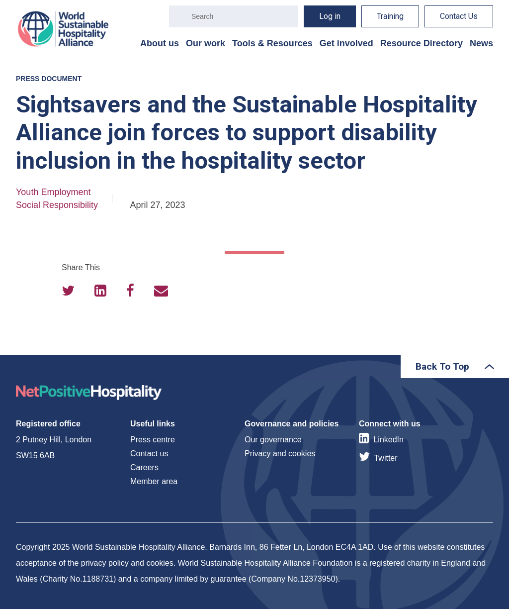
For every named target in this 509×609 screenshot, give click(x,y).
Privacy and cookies (280, 453)
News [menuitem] (481, 43)
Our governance (273, 439)
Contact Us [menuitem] (459, 16)
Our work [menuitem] (205, 43)
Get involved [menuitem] (346, 43)
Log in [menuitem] (329, 16)
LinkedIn (388, 439)
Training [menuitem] (390, 16)
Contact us (149, 453)
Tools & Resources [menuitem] (272, 43)
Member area (153, 481)
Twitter (385, 458)
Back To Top (442, 366)
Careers (144, 467)
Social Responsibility (57, 205)
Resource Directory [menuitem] (421, 43)
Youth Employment (53, 192)
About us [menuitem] (159, 43)
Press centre (152, 439)
